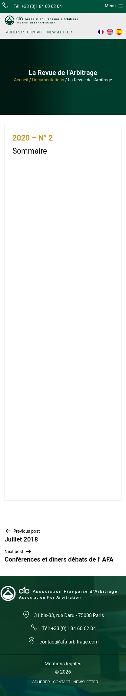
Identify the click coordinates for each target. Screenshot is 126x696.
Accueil (21, 80)
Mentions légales (63, 664)
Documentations (48, 80)
